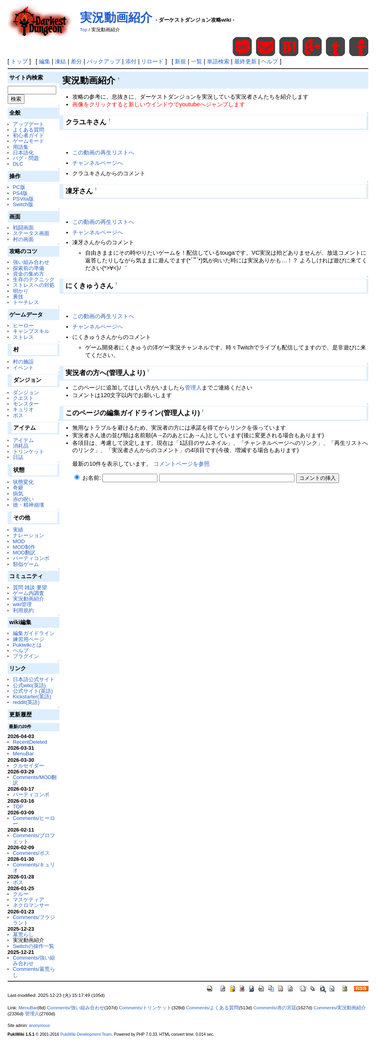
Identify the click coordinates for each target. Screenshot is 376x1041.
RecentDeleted (30, 742)
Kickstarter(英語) (32, 697)
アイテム (23, 440)
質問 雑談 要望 (30, 587)
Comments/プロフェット (34, 838)
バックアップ (104, 61)
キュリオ (23, 409)
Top (84, 29)
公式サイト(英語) (33, 691)
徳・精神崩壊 (28, 505)
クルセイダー (28, 766)
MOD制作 (24, 547)
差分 (76, 61)
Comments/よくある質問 (212, 1007)
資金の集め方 (28, 274)
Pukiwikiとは (27, 645)
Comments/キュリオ (34, 867)
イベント (23, 368)
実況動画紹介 (116, 17)
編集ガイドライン (34, 633)
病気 (18, 494)
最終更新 (245, 61)
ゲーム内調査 (28, 593)
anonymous (39, 1025)
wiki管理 (22, 604)
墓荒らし (23, 934)
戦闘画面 (23, 228)
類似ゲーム (26, 564)
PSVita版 (23, 199)
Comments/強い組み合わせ (34, 960)
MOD (19, 541)
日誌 (18, 457)
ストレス (23, 337)
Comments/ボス (31, 853)
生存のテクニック (34, 279)
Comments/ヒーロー (34, 821)
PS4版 (20, 193)
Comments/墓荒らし (34, 972)
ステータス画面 (31, 233)
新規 (180, 61)
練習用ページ (28, 639)
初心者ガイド (28, 135)
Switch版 (23, 204)
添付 (131, 61)
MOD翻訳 (24, 553)
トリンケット (28, 451)
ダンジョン (26, 393)
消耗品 (21, 446)
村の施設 (23, 362)
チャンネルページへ (97, 163)
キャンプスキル (31, 331)
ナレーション (28, 535)
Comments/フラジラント (34, 920)
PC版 (19, 187)
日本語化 (23, 153)
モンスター (26, 404)
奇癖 (18, 488)
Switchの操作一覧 (33, 946)
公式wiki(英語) (29, 685)
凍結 (60, 61)
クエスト (23, 398)
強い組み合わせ (31, 262)
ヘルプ (269, 61)
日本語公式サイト (34, 679)
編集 (44, 61)
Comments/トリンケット (145, 1007)
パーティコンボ (31, 558)
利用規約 (23, 610)
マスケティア (28, 900)
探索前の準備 (28, 268)
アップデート (28, 124)
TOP (18, 807)
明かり (21, 291)
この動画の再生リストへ (103, 152)
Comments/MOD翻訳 (35, 780)
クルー (21, 894)
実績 (18, 530)
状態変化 (23, 482)
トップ (19, 61)
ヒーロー (23, 326)
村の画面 (23, 239)
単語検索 (218, 61)
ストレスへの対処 (34, 285)
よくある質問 (28, 130)
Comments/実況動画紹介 (340, 1007)
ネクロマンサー (31, 905)
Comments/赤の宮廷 (274, 1007)
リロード (152, 61)
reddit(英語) (26, 702)
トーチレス (26, 302)
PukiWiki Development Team (86, 1034)
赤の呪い (23, 499)
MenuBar (23, 754)
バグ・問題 (26, 158)
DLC (18, 164)
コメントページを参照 (181, 464)
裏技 (18, 297)
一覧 (196, 61)
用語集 (21, 147)
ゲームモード (28, 141)
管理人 (193, 387)
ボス (18, 415)
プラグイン (26, 656)
